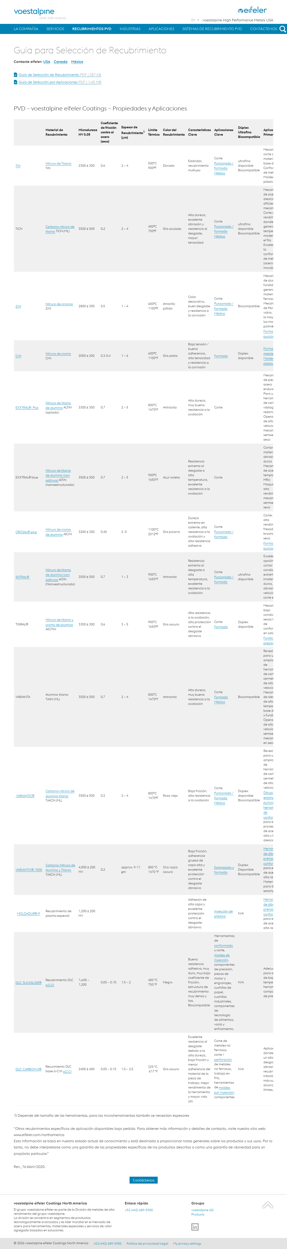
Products (197, 1214)
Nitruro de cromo (58, 354)
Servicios (55, 28)
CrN (18, 356)
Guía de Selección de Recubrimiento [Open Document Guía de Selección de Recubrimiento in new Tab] (60, 74)
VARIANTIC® (25, 795)
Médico (219, 173)
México (77, 61)
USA (46, 61)
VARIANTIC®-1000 (29, 870)
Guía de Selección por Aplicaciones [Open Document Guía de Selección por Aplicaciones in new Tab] (60, 82)
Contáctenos (263, 28)
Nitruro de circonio (59, 304)
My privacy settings (187, 1243)
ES (193, 20)
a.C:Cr (50, 985)
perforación (223, 1060)
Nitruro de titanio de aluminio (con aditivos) (58, 475)
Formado (221, 356)
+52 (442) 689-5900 (139, 1210)
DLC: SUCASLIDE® (28, 982)
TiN (18, 166)
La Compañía (26, 28)
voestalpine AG (202, 1210)
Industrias (130, 28)
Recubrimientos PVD (91, 28)
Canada (61, 61)
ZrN (18, 306)
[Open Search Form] (282, 29)
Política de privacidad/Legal (147, 1243)
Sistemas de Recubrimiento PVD (212, 28)
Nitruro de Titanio (58, 163)
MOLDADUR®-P (28, 913)
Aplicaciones (161, 28)
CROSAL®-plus (26, 532)
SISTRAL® (23, 577)
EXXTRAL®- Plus (27, 407)
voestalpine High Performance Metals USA (238, 20)
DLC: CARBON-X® (28, 1069)
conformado (223, 945)
